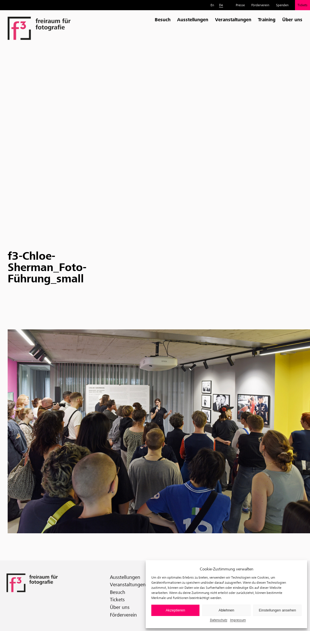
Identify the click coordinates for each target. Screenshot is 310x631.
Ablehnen (226, 610)
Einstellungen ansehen (277, 610)
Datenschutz (218, 620)
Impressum (238, 620)
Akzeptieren (175, 610)
